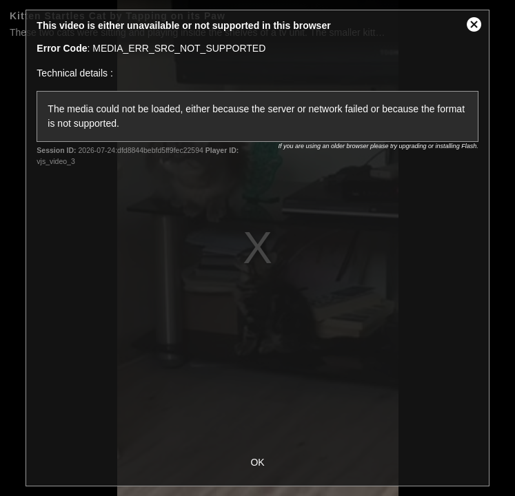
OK (257, 462)
